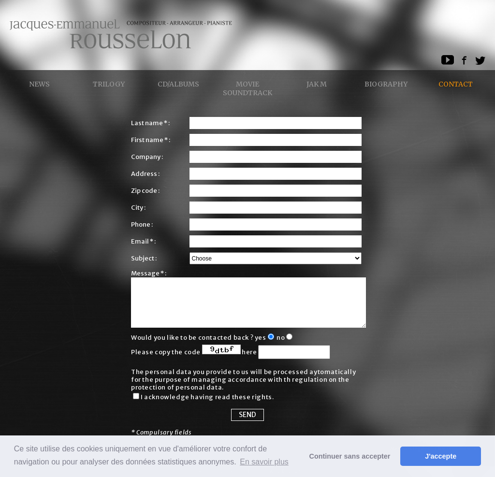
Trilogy (109, 84)
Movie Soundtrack (247, 88)
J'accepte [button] (440, 456)
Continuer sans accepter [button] (350, 456)
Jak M (316, 84)
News (39, 84)
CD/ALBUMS (178, 84)
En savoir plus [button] (264, 462)
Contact (455, 84)
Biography (386, 84)
